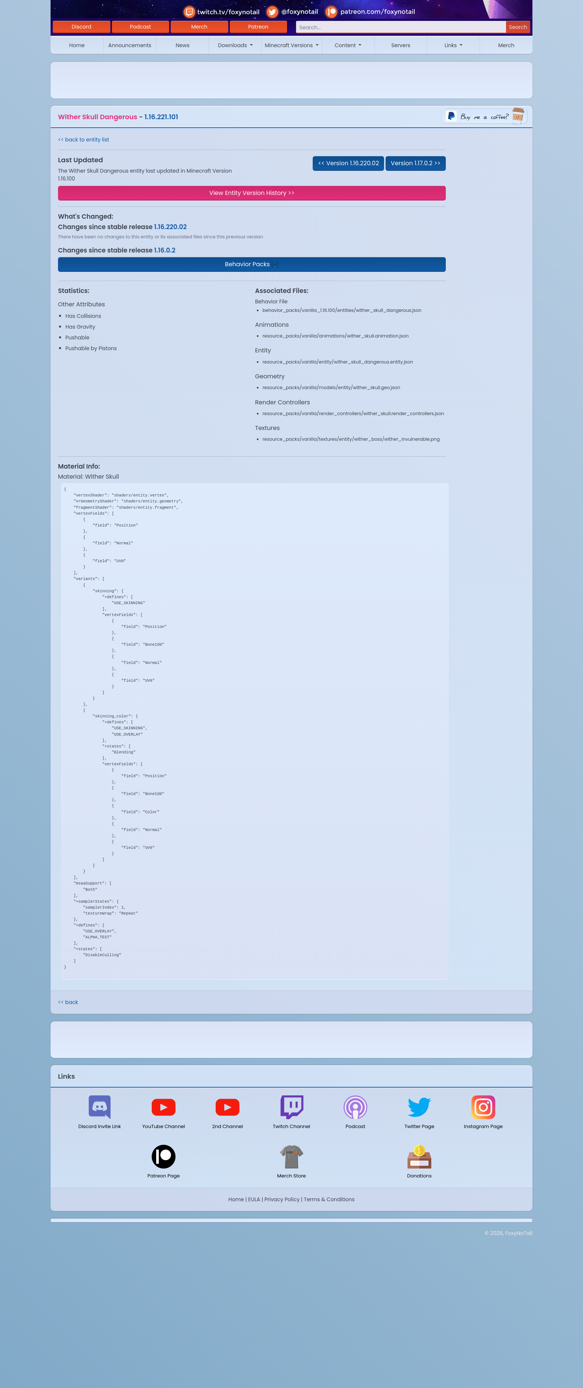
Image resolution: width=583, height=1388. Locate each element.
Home (77, 45)
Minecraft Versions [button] (289, 45)
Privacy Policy (282, 1199)
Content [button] (346, 45)
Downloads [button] (233, 45)
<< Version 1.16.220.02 (348, 163)
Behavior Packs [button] (247, 264)
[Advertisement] (291, 1273)
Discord (81, 26)
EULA (254, 1199)
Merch (199, 26)
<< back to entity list (83, 139)
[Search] (401, 27)
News (182, 45)
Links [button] (451, 45)
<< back (68, 1002)
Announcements (129, 45)
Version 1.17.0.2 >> (416, 163)
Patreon (258, 26)
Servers (400, 45)
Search (518, 27)
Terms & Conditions (329, 1199)
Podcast (140, 26)
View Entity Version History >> (251, 193)
